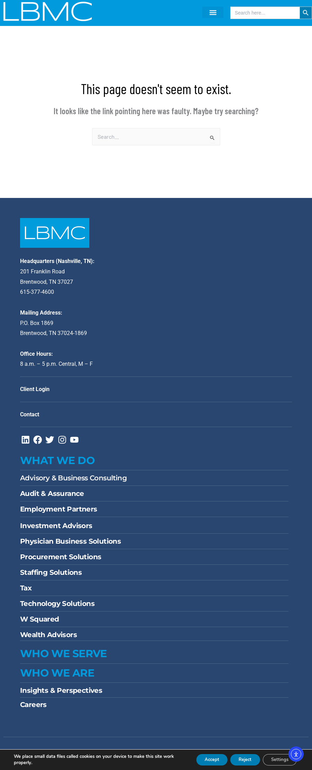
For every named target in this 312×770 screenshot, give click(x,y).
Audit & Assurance (52, 497)
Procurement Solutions (60, 560)
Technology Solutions (57, 607)
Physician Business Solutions (70, 545)
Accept (199, 759)
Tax (26, 591)
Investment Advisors (56, 529)
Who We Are (57, 676)
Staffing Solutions (51, 576)
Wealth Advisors (48, 638)
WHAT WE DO (57, 464)
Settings (277, 759)
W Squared (39, 622)
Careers (33, 708)
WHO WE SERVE (63, 657)
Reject (237, 759)
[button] (212, 12)
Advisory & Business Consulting (73, 481)
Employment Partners (58, 512)
